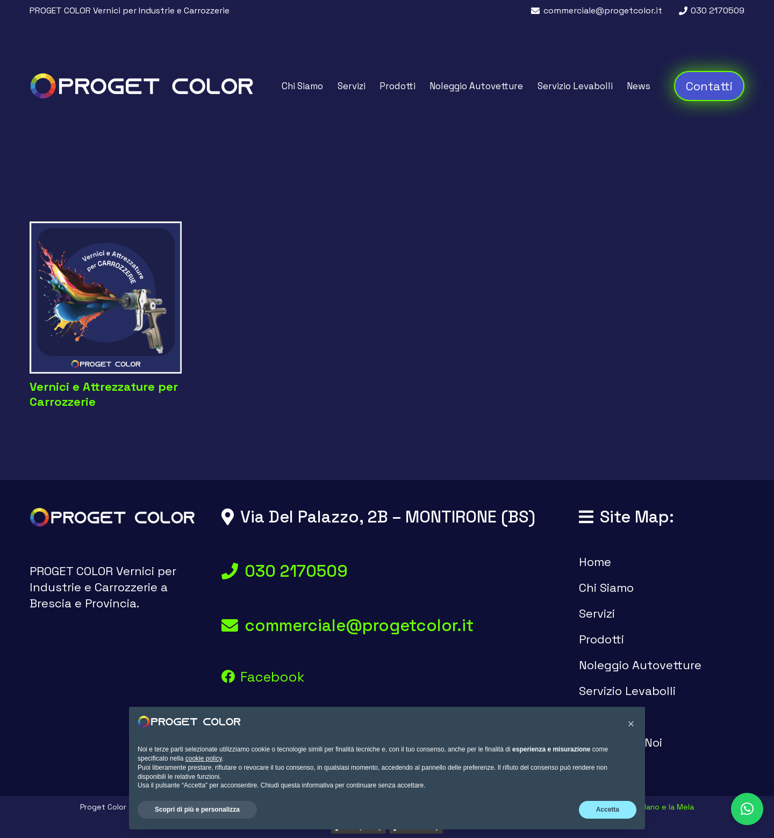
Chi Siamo (606, 587)
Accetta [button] (607, 809)
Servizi (597, 613)
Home (595, 561)
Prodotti (601, 639)
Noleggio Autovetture (640, 664)
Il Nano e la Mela (665, 807)
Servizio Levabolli (627, 690)
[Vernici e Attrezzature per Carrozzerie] (106, 297)
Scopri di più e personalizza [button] (197, 809)
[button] (747, 809)
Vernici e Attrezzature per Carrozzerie (104, 394)
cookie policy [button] (203, 758)
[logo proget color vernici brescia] (142, 86)
